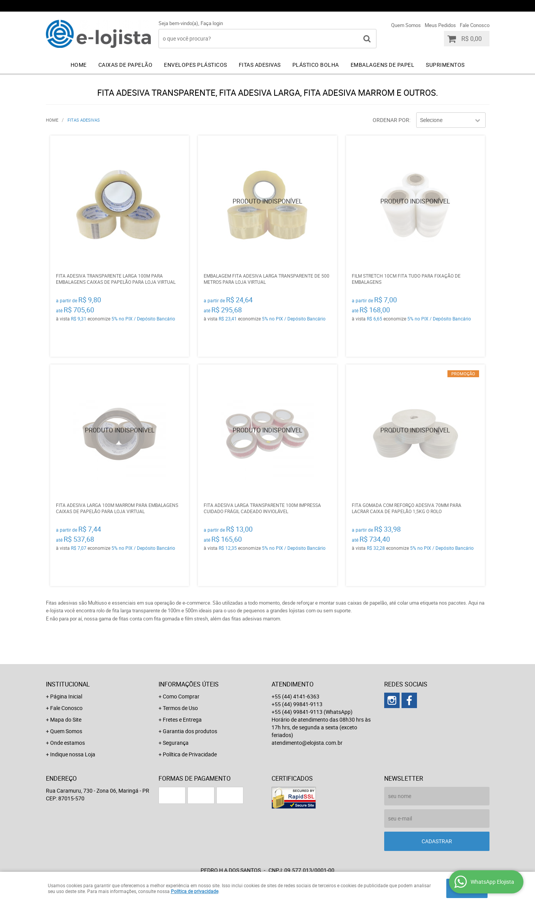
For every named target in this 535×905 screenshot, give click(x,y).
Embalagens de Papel (383, 64)
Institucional (68, 684)
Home (79, 64)
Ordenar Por (391, 120)
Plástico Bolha (315, 64)
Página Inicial (66, 696)
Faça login (212, 23)
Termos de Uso (180, 708)
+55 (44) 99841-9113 (383, 6)
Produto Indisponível (267, 205)
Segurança (176, 742)
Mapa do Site (65, 719)
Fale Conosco (474, 25)
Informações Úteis (189, 684)
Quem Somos (406, 25)
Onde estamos (67, 742)
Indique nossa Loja (72, 754)
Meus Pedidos (440, 25)
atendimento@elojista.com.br (307, 742)
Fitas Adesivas (260, 64)
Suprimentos (445, 64)
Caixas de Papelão (125, 64)
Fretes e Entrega (182, 719)
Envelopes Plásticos (195, 64)
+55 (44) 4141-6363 (308, 6)
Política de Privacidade (190, 754)
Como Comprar (181, 696)
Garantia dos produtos (190, 731)
